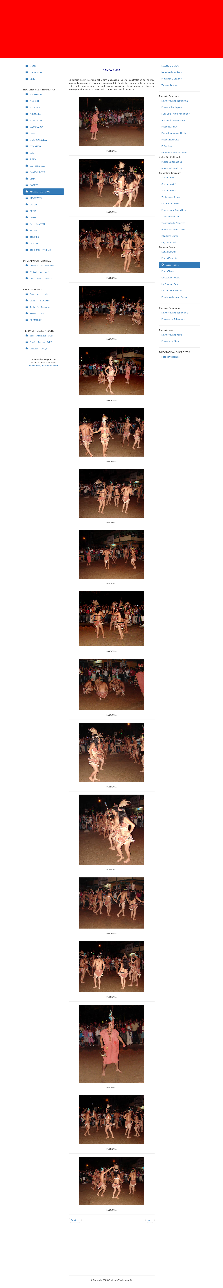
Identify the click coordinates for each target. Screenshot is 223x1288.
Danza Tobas (168, 271)
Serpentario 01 (169, 177)
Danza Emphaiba (170, 258)
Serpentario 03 (169, 190)
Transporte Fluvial (170, 216)
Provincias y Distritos (172, 78)
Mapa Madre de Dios (172, 72)
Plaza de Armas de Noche (174, 133)
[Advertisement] (111, 29)
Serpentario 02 (169, 184)
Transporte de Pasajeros (173, 223)
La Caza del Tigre (170, 284)
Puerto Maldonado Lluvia (174, 229)
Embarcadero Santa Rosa (174, 210)
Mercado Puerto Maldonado (175, 152)
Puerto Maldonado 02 (172, 168)
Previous (75, 1220)
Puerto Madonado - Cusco (174, 297)
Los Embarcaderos (171, 203)
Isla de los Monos (170, 236)
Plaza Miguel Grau (170, 139)
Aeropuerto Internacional (173, 120)
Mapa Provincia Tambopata (175, 101)
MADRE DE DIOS (170, 66)
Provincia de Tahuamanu (173, 319)
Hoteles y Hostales (171, 357)
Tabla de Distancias (171, 85)
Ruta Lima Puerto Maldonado (176, 114)
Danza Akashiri (169, 252)
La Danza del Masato (172, 290)
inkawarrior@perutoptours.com (43, 365)
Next (150, 1220)
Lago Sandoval (169, 242)
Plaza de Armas (169, 126)
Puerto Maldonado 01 (172, 162)
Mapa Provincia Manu (172, 335)
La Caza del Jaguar (171, 277)
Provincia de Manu (170, 341)
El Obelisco (167, 146)
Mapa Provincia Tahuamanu (175, 312)
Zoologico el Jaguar (171, 197)
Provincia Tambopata (172, 107)
